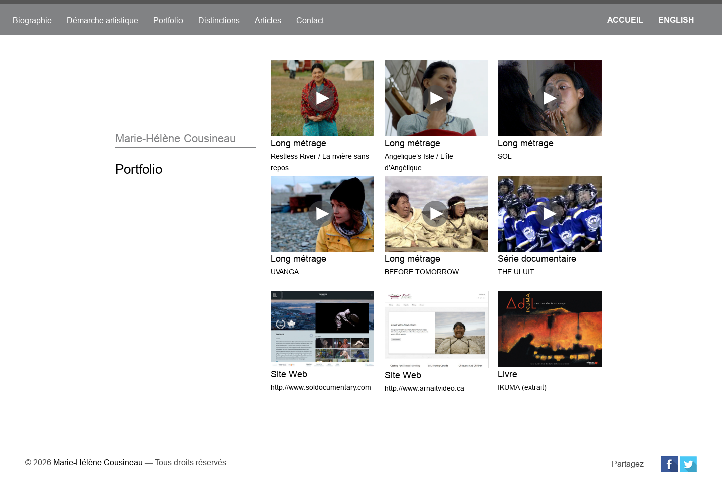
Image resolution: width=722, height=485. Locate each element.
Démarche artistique (102, 20)
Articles (268, 20)
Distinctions (219, 20)
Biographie (32, 20)
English (676, 20)
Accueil (625, 20)
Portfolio (168, 20)
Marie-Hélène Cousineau (98, 462)
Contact (310, 20)
